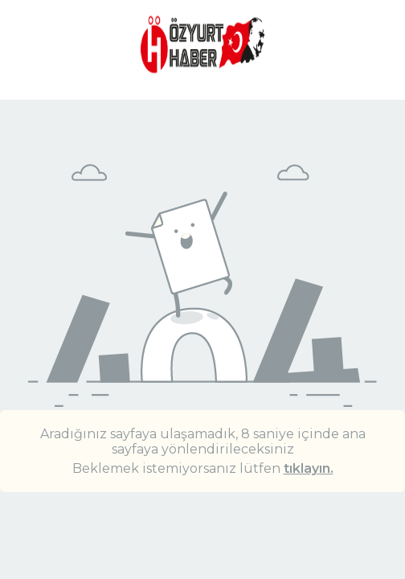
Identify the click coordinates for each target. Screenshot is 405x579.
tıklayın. (308, 468)
